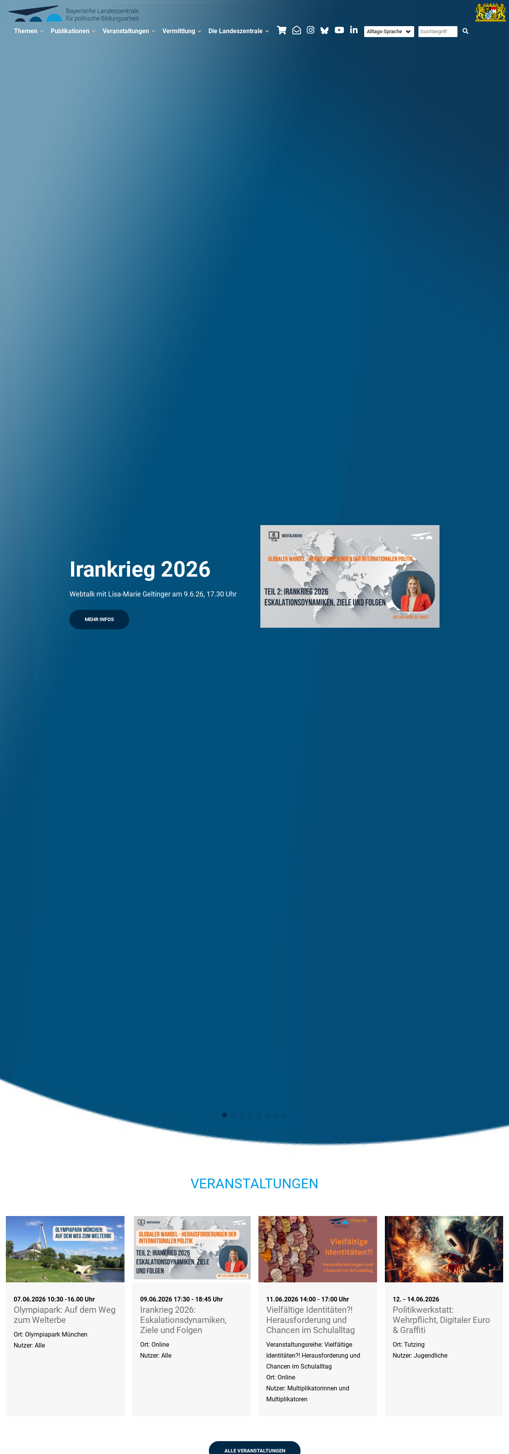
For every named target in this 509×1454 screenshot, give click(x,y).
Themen (28, 31)
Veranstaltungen (129, 31)
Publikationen (73, 31)
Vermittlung (181, 31)
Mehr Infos (99, 619)
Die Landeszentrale (238, 31)
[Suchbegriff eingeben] (437, 31)
